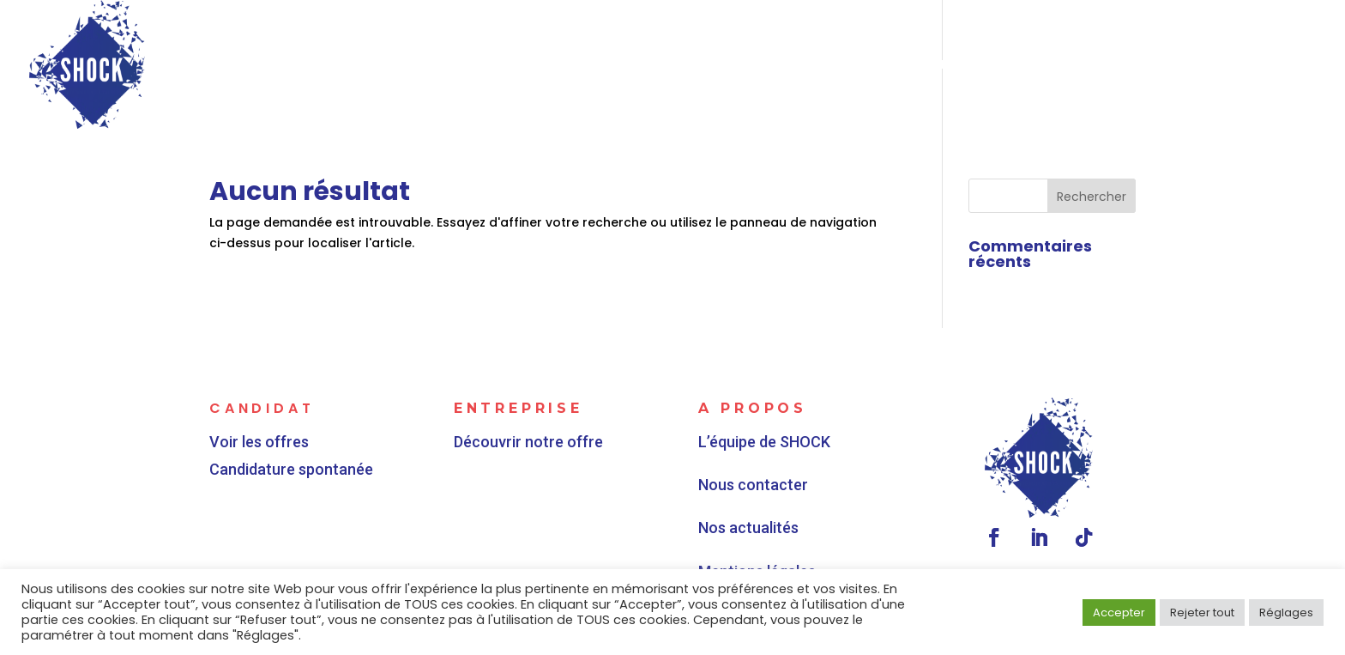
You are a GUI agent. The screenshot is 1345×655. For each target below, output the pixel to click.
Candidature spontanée (293, 466)
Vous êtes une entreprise (747, 65)
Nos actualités (763, 516)
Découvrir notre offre (532, 438)
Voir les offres (264, 441)
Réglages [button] (1286, 612)
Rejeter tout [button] (1202, 612)
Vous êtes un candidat (505, 65)
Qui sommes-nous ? (954, 65)
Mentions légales (769, 544)
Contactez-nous (1245, 65)
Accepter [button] (1119, 612)
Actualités (1103, 65)
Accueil (355, 65)
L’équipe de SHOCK (774, 458)
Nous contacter (766, 487)
